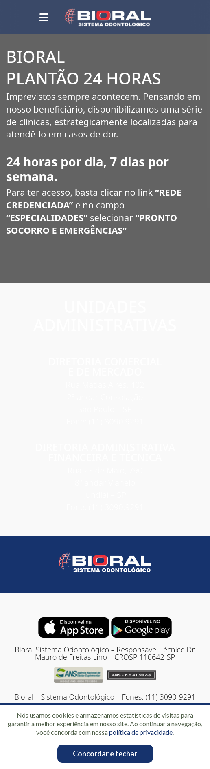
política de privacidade (141, 732)
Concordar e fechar (105, 753)
